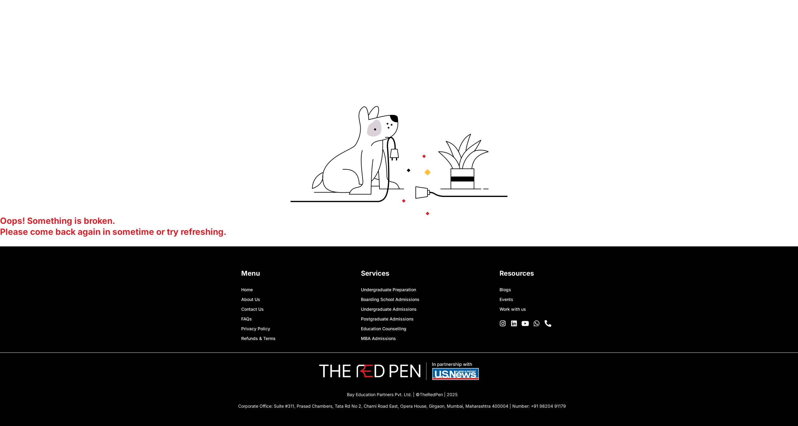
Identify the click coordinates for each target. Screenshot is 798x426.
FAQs (246, 318)
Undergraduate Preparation (388, 289)
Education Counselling (383, 328)
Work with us (513, 309)
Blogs (505, 289)
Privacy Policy (255, 328)
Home (247, 289)
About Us (250, 299)
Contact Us (252, 309)
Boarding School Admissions (390, 299)
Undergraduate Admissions (389, 309)
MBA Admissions (378, 338)
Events (506, 299)
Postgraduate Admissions (387, 318)
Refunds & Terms (258, 338)
